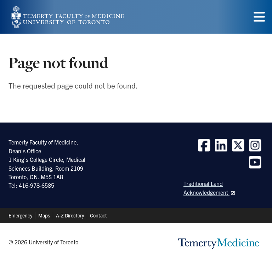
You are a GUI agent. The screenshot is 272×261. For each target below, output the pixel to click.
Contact (98, 215)
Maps (44, 215)
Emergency (20, 215)
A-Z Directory (70, 215)
